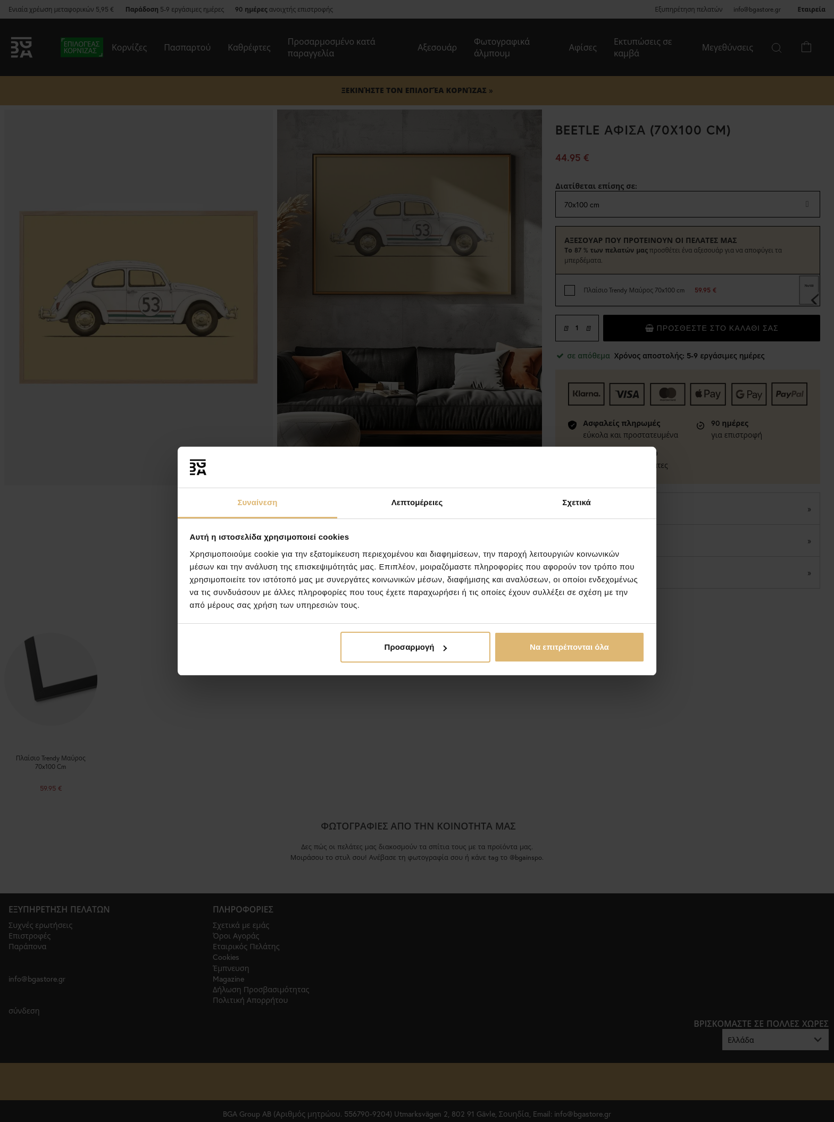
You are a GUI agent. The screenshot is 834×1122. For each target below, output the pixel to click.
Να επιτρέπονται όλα (569, 646)
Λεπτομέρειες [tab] (417, 502)
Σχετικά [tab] (576, 502)
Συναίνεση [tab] (257, 502)
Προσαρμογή (416, 646)
